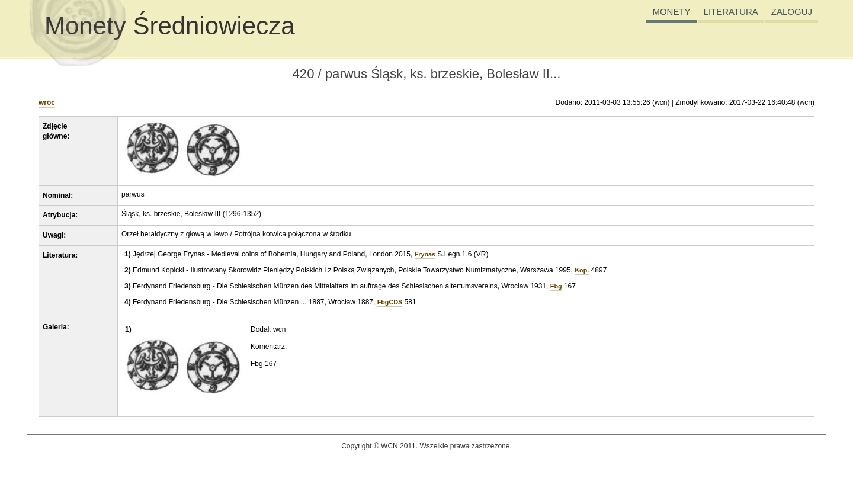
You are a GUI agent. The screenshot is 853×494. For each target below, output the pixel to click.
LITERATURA (731, 12)
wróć (47, 102)
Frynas (425, 254)
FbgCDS (390, 302)
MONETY (671, 12)
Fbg (556, 286)
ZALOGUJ (791, 12)
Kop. (582, 270)
